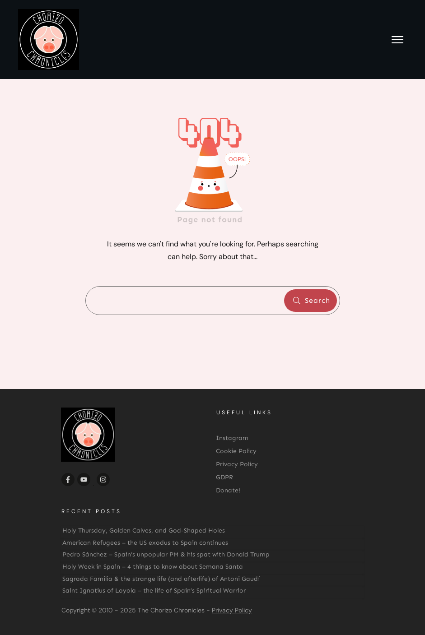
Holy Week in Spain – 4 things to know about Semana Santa (152, 566)
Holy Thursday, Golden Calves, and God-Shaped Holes (143, 530)
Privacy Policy (232, 610)
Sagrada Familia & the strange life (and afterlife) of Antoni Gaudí (161, 579)
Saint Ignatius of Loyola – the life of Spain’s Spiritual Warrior (154, 590)
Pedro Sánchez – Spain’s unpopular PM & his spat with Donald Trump (166, 554)
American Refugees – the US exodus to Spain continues (145, 543)
